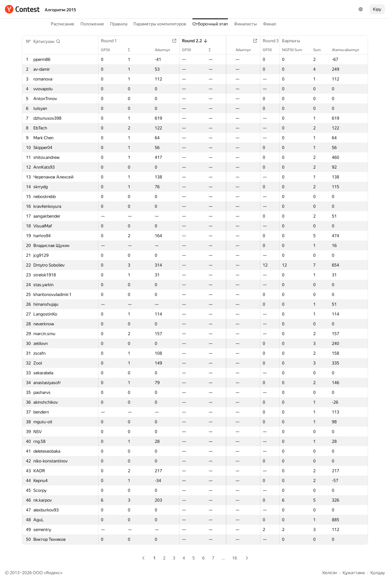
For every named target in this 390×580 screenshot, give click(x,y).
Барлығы (294, 41)
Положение (92, 23)
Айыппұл (162, 49)
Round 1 (112, 41)
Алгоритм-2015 (60, 9)
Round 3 (265, 41)
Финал (269, 23)
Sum (320, 49)
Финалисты (245, 23)
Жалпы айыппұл (348, 49)
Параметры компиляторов (159, 23)
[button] (47, 41)
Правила (118, 23)
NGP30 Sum (295, 49)
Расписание (62, 23)
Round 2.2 (191, 41)
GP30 (108, 49)
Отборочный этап (210, 23)
